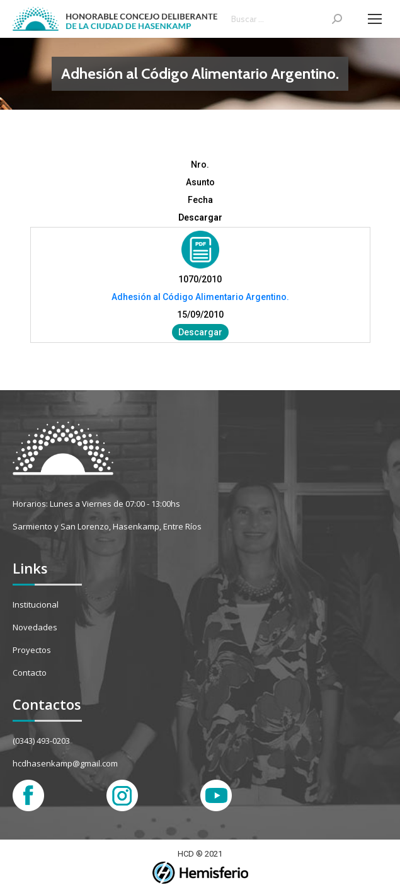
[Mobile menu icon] (374, 19)
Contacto (30, 672)
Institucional (36, 604)
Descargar (200, 332)
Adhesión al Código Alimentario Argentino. (200, 297)
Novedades (35, 627)
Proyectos (32, 650)
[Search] (287, 18)
